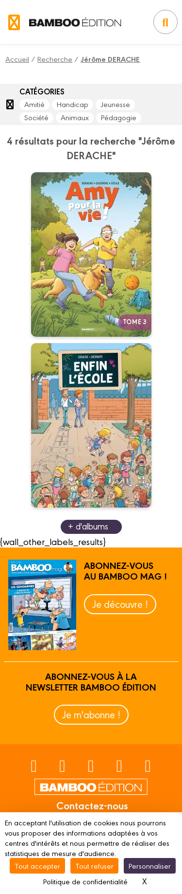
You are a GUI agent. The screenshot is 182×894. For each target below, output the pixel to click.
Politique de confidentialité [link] (85, 881)
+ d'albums (88, 526)
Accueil (17, 59)
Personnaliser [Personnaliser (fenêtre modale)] (150, 865)
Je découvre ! (120, 603)
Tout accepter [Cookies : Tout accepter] (37, 865)
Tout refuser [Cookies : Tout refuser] (94, 865)
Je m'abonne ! (91, 714)
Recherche (54, 59)
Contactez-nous (92, 805)
